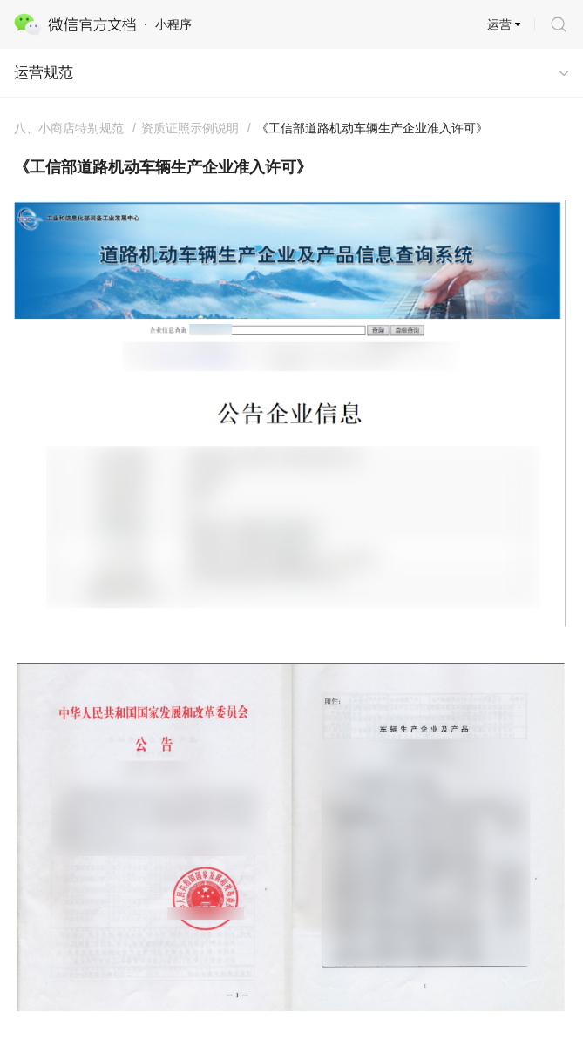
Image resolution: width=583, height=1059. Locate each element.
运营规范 (43, 72)
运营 (499, 24)
